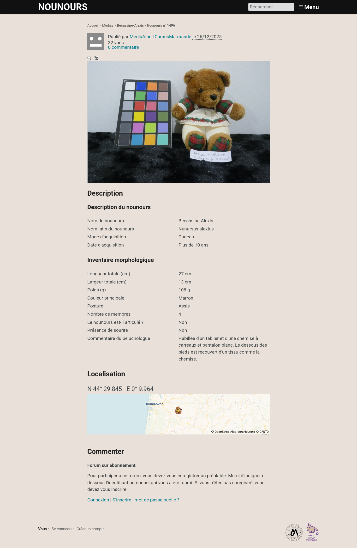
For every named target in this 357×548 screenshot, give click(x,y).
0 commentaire (123, 47)
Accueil (93, 26)
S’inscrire (122, 500)
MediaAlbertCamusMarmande (160, 36)
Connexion (98, 500)
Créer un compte (91, 529)
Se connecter (63, 529)
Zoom (89, 58)
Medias (107, 26)
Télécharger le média (97, 58)
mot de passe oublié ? (157, 500)
